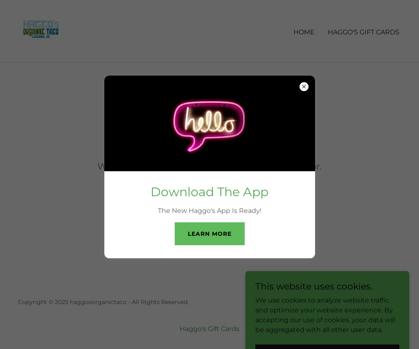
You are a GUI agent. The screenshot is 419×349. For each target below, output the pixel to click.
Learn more (210, 233)
